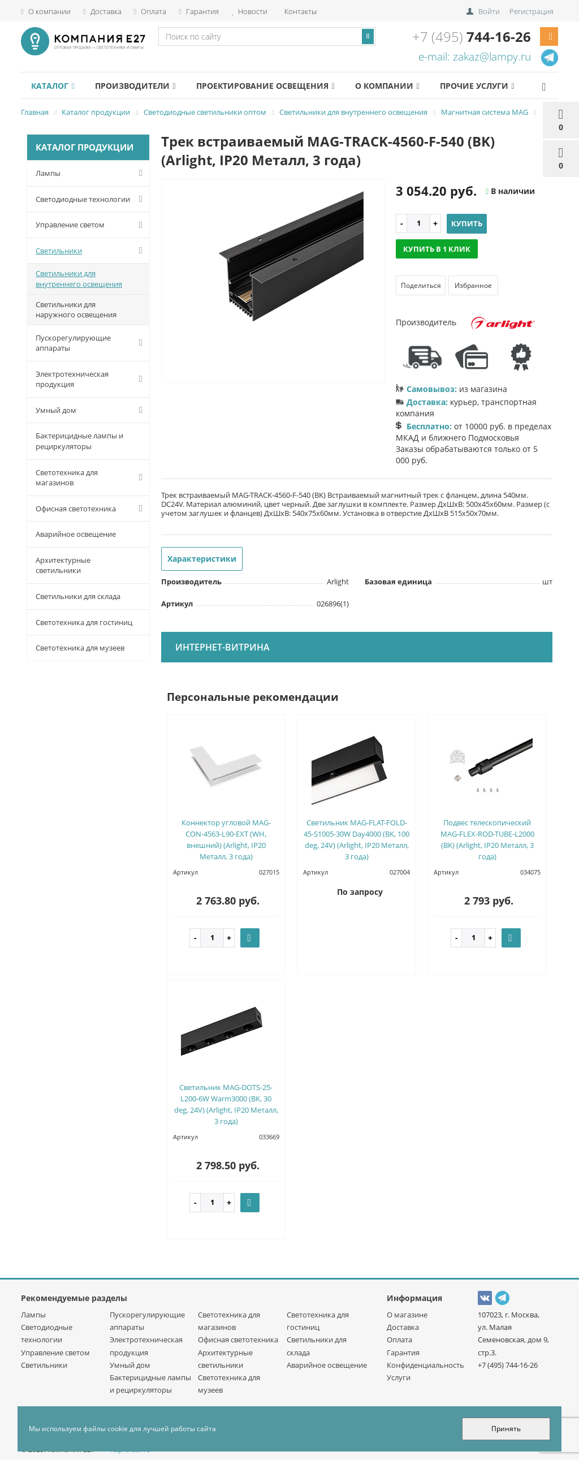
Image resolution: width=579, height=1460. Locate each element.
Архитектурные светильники (63, 565)
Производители (135, 85)
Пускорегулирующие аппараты (91, 343)
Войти (489, 11)
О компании (46, 11)
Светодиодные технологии (91, 199)
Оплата (150, 11)
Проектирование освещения (265, 85)
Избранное (473, 285)
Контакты (300, 11)
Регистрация (531, 11)
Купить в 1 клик (436, 249)
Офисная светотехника (91, 508)
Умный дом (91, 410)
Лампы (91, 173)
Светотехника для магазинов (91, 477)
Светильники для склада (78, 596)
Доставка (102, 11)
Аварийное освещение (76, 534)
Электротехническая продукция (91, 379)
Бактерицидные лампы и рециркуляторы (79, 440)
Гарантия (199, 11)
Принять (506, 1428)
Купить (466, 223)
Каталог (52, 85)
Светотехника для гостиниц (84, 622)
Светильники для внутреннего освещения (79, 278)
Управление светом (91, 225)
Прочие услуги (477, 85)
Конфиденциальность (425, 1365)
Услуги (399, 1377)
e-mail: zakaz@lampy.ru (474, 56)
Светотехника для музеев (80, 648)
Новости (249, 11)
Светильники (91, 250)
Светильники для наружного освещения (76, 309)
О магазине (407, 1315)
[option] (273, 281)
